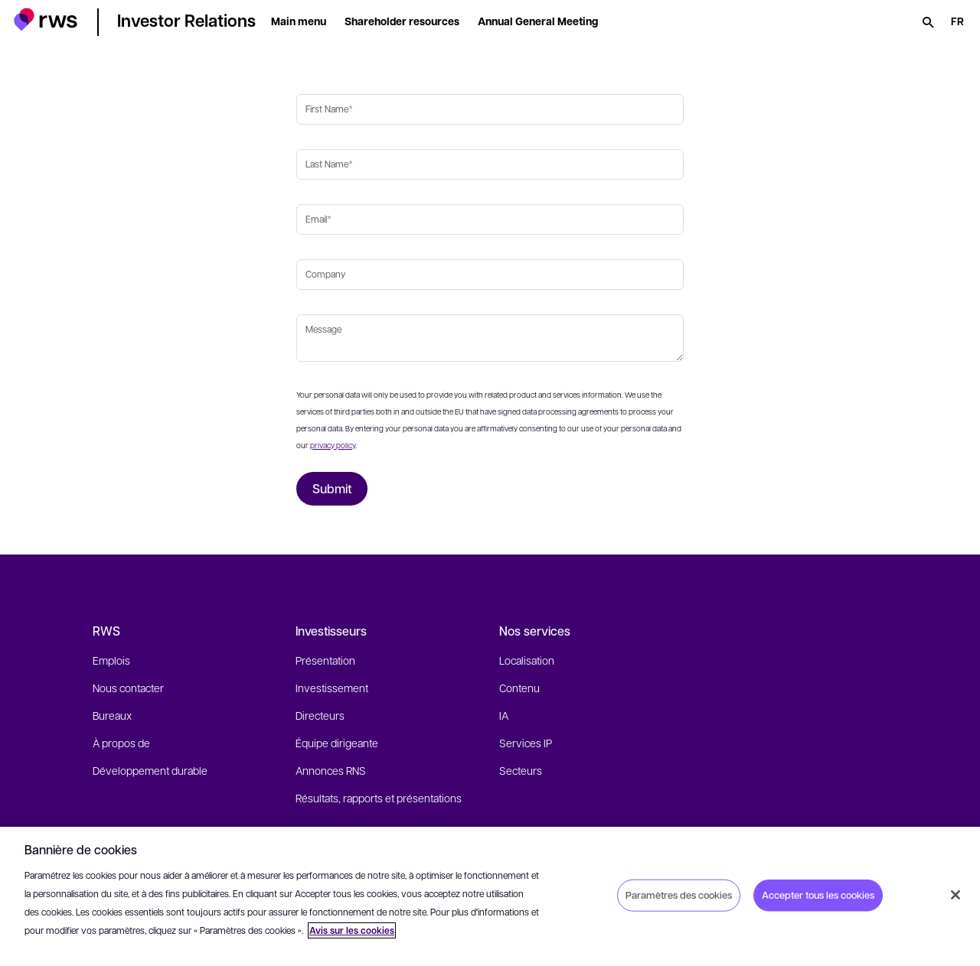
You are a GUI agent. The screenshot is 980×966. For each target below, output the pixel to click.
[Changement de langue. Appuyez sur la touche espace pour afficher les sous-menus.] (957, 22)
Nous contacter (128, 687)
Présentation (325, 660)
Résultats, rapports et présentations (379, 798)
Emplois (111, 660)
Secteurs (520, 770)
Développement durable (150, 770)
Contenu (519, 687)
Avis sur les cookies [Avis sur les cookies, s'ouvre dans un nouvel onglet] (351, 930)
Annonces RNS (331, 770)
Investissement (332, 687)
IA (503, 715)
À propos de (121, 743)
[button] (45, 19)
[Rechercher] (927, 22)
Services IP (525, 743)
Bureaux (112, 715)
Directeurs (320, 715)
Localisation (526, 660)
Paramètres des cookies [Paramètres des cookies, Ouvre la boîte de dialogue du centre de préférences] (679, 895)
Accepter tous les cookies (818, 895)
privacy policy (332, 445)
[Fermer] (955, 895)
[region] (490, 896)
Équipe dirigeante (337, 743)
